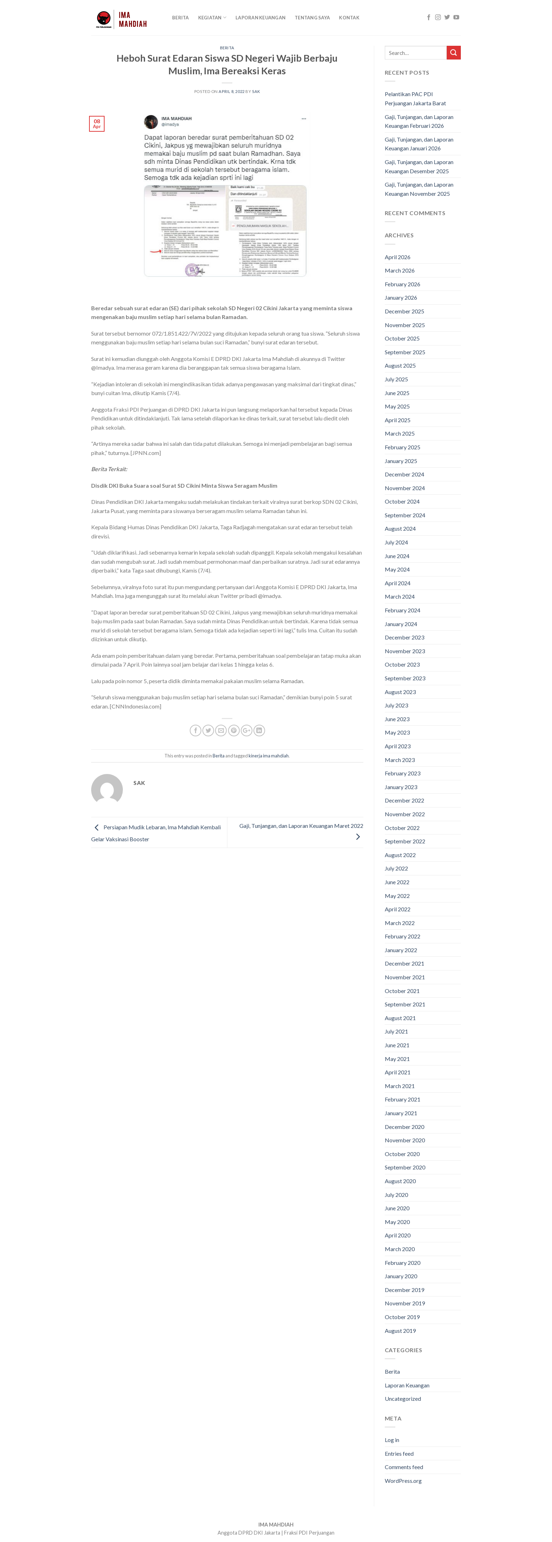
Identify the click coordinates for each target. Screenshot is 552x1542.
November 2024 (405, 488)
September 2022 (405, 841)
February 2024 (402, 610)
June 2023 (397, 719)
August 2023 (400, 691)
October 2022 (402, 827)
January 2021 (401, 1113)
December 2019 (404, 1289)
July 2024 (396, 542)
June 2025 (397, 392)
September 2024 (405, 515)
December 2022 (404, 800)
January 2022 (401, 950)
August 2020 (400, 1181)
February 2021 (402, 1099)
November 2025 (405, 324)
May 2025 (397, 406)
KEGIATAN (212, 17)
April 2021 (397, 1072)
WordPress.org (403, 1480)
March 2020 (400, 1249)
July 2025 (396, 379)
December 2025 (404, 311)
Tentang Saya (312, 17)
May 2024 (397, 569)
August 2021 (400, 1018)
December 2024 (404, 474)
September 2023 (405, 678)
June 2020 (397, 1208)
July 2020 (396, 1194)
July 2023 (396, 705)
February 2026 (402, 284)
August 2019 (400, 1330)
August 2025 (400, 365)
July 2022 (396, 868)
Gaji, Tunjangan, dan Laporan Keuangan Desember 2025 (419, 166)
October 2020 (402, 1153)
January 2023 (401, 787)
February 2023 (402, 773)
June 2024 (397, 556)
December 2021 (404, 963)
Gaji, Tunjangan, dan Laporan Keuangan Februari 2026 (419, 121)
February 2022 (402, 936)
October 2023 (402, 664)
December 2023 (404, 637)
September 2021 (405, 1004)
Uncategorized (403, 1398)
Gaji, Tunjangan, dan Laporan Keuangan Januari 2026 (419, 144)
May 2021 (397, 1058)
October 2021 (402, 990)
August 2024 (400, 528)
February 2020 (402, 1262)
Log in (392, 1439)
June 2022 (397, 882)
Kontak (349, 17)
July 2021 (396, 1031)
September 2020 (405, 1167)
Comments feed (404, 1466)
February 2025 (402, 447)
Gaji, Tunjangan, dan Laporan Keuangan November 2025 (419, 189)
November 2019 (405, 1303)
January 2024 (401, 623)
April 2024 (397, 583)
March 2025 (400, 433)
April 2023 (397, 746)
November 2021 (405, 977)
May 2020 (397, 1221)
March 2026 (400, 270)
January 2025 (401, 460)
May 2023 (397, 732)
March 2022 (400, 922)
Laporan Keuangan (261, 17)
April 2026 (397, 257)
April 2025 (397, 420)
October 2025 (402, 338)
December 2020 (404, 1126)
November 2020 (405, 1140)
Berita (180, 17)
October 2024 (402, 501)
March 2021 (400, 1085)
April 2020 (397, 1235)
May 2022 (397, 895)
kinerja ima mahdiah (269, 755)
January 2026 (401, 297)
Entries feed (399, 1453)
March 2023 (400, 759)
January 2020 (401, 1276)
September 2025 (405, 352)
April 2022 (397, 909)
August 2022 (400, 854)
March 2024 (400, 596)
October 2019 (402, 1316)
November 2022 (405, 814)
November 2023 (405, 651)
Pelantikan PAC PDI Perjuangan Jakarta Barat (415, 98)
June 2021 (397, 1045)
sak (256, 91)
